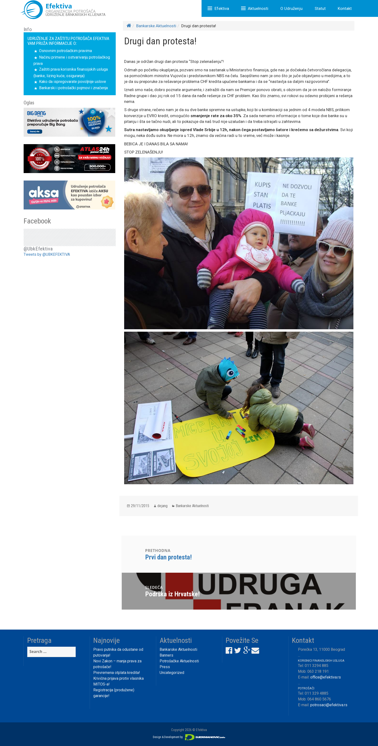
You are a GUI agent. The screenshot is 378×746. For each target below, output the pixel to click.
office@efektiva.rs (325, 677)
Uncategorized (172, 672)
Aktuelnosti (258, 8)
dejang (162, 506)
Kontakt (345, 8)
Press (165, 667)
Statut (320, 8)
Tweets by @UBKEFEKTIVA (47, 254)
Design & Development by (189, 737)
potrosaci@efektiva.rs (328, 705)
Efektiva (222, 8)
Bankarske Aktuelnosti (156, 25)
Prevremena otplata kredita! (116, 672)
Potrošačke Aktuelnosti (179, 661)
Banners (166, 655)
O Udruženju (291, 8)
